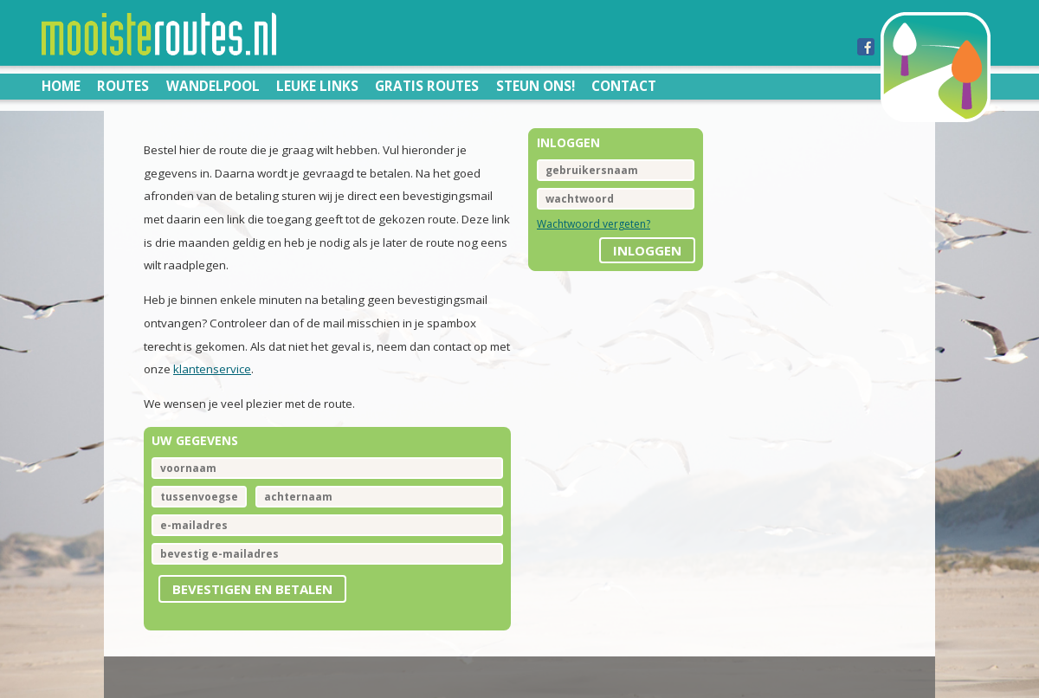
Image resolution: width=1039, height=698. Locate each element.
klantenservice (212, 369)
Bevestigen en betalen (252, 589)
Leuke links (317, 85)
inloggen (647, 250)
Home (61, 85)
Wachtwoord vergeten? (593, 224)
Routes (123, 85)
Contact (623, 85)
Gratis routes (427, 85)
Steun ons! (535, 85)
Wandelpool (213, 85)
